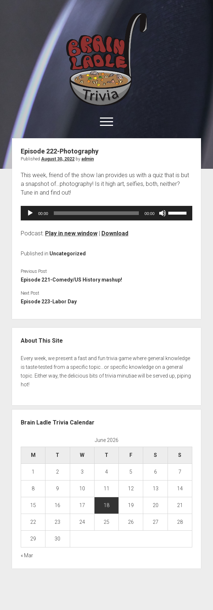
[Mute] (162, 213)
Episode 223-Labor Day (49, 301)
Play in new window (71, 233)
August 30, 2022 (58, 159)
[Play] (30, 213)
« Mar (27, 555)
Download (114, 233)
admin (87, 159)
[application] (106, 213)
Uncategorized (67, 253)
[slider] (96, 213)
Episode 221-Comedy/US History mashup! (71, 280)
